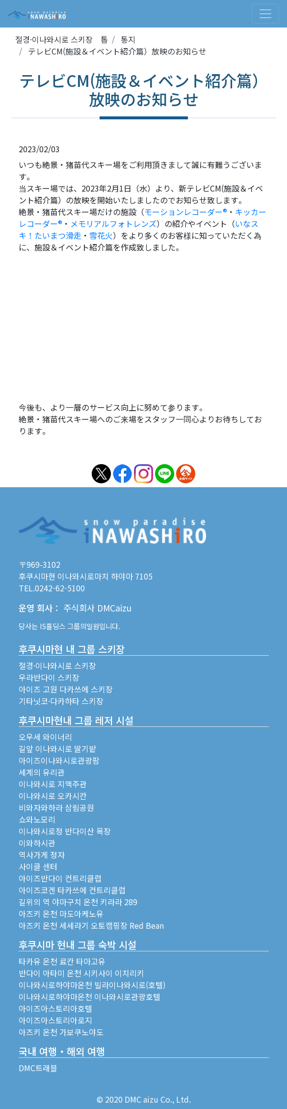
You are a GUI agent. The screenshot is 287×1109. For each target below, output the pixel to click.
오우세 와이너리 (45, 737)
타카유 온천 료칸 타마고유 (62, 961)
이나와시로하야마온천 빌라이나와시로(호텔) (92, 985)
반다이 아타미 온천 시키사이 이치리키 (81, 973)
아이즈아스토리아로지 (55, 1020)
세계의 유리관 (42, 772)
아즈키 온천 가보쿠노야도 (61, 1032)
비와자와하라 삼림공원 (56, 807)
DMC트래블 (38, 1068)
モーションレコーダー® (185, 212)
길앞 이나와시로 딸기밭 (57, 748)
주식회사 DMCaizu (97, 608)
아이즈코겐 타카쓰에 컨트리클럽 (72, 890)
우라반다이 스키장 (49, 677)
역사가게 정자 (42, 854)
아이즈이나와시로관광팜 (59, 760)
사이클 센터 (38, 866)
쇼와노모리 (37, 819)
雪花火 (101, 235)
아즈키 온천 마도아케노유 (61, 913)
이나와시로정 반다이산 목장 (65, 831)
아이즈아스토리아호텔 (55, 1008)
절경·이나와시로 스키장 (57, 665)
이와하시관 (37, 843)
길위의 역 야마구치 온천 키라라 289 (78, 902)
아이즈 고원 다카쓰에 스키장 (66, 689)
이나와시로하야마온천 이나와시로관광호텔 (89, 996)
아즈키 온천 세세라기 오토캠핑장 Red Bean (91, 925)
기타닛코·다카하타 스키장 (61, 701)
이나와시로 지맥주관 (53, 784)
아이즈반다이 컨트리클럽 (60, 878)
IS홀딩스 (52, 626)
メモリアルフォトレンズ (113, 223)
